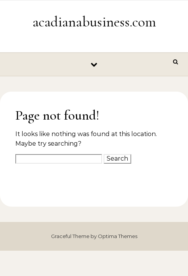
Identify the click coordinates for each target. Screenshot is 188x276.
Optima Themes (117, 236)
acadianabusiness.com (94, 22)
